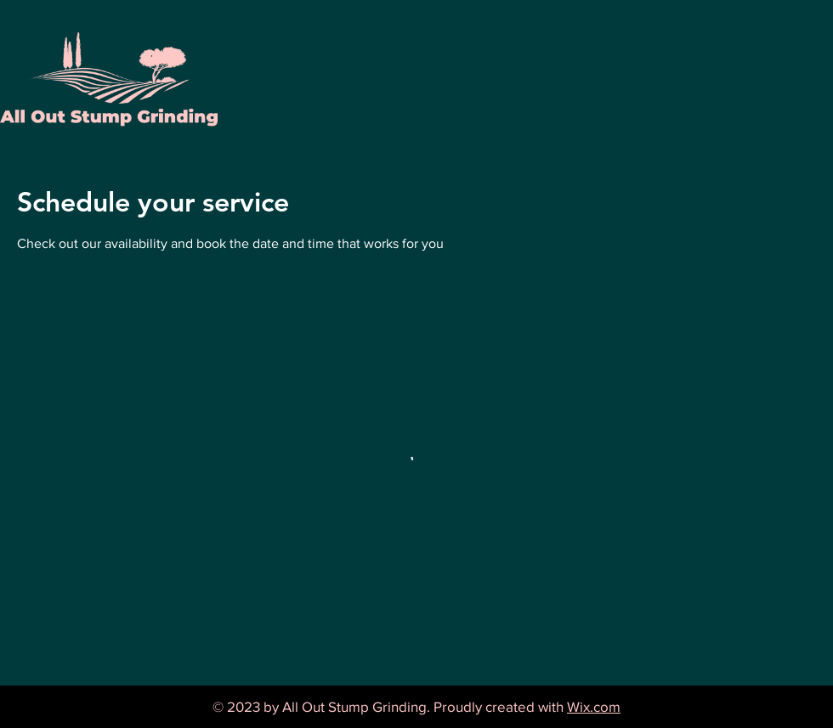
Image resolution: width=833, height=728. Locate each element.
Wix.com (593, 706)
